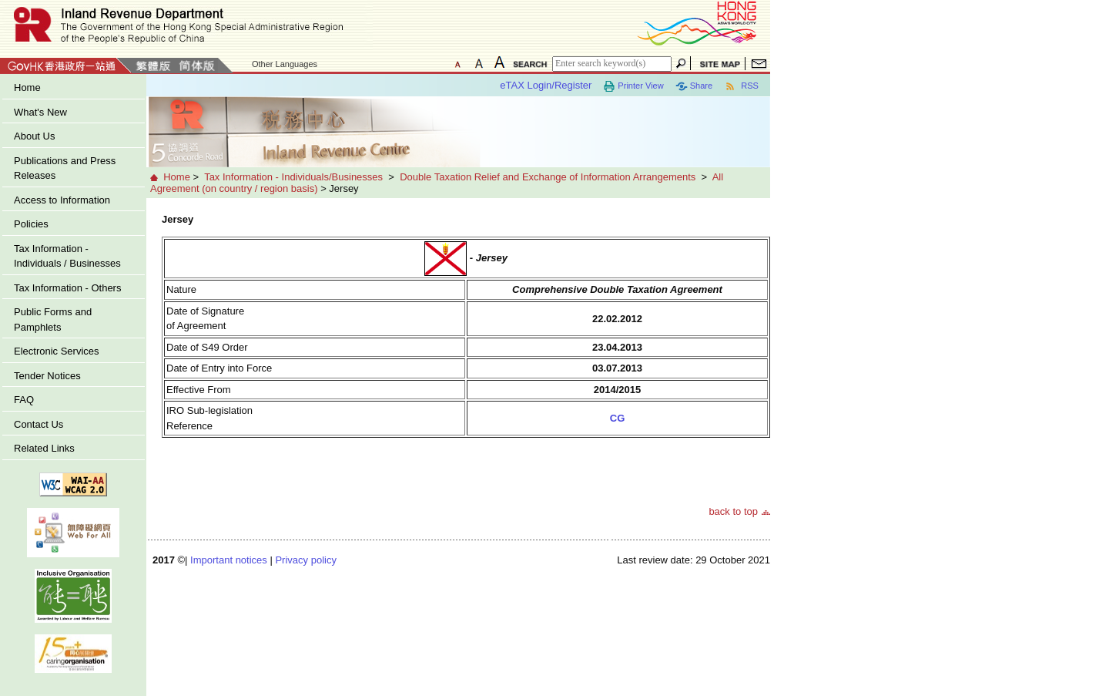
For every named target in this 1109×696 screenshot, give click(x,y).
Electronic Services (56, 351)
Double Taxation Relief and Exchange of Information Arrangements (547, 177)
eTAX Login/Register (545, 85)
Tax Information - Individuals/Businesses (293, 177)
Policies (31, 224)
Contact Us (38, 424)
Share (693, 86)
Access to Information (62, 200)
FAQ (24, 399)
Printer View (633, 86)
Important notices (228, 560)
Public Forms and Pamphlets (53, 319)
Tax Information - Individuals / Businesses (67, 256)
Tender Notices (47, 376)
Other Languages (284, 64)
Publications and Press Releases (65, 168)
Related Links (44, 448)
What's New (40, 112)
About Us (34, 136)
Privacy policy (305, 560)
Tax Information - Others (67, 288)
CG (617, 418)
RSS (741, 86)
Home (27, 87)
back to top (733, 511)
